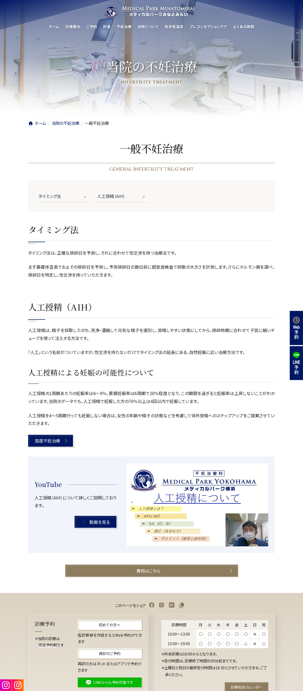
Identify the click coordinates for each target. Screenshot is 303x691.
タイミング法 (49, 196)
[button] (50, 441)
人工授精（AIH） (111, 196)
